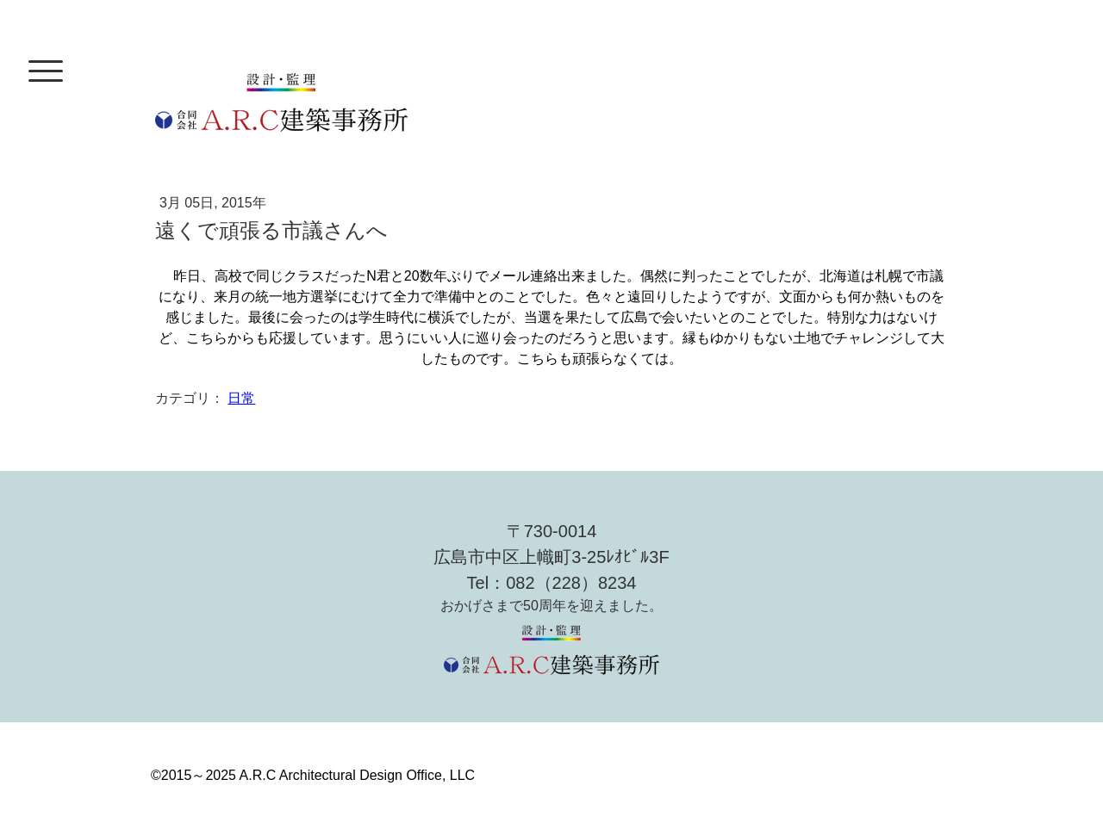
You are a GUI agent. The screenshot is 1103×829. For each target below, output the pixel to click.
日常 (241, 398)
